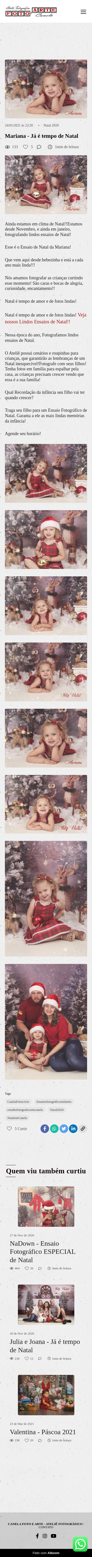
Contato (46, 1527)
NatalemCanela (17, 1118)
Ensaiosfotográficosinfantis (54, 1101)
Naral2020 (57, 1110)
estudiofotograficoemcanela (25, 1110)
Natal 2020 (51, 125)
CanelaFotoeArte (18, 1101)
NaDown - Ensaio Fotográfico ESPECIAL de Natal (42, 1252)
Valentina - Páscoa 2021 (43, 1432)
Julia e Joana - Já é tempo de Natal (45, 1346)
